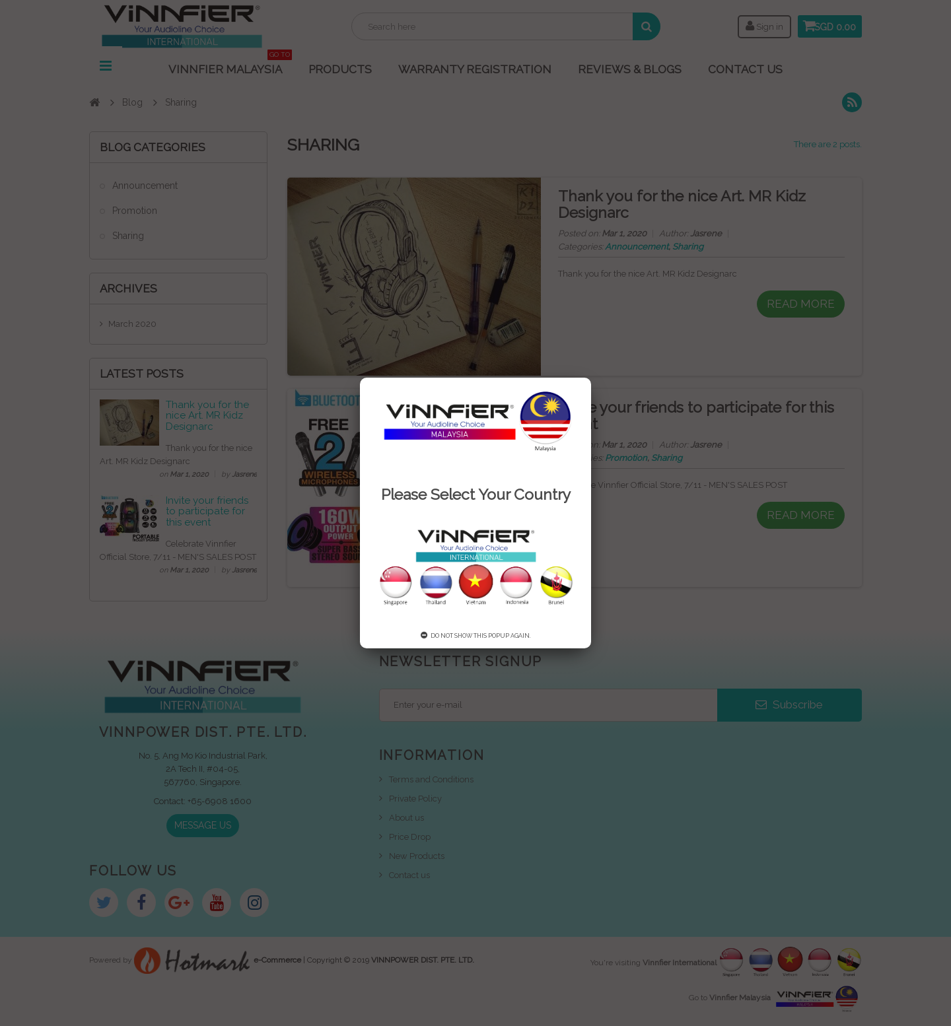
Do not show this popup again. (476, 636)
